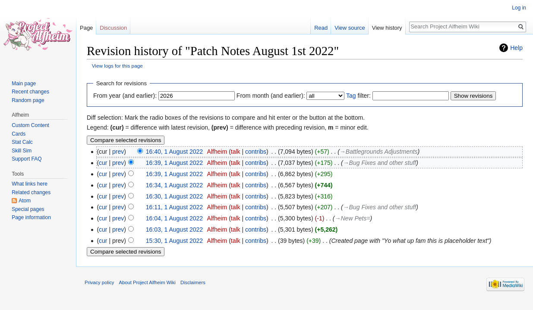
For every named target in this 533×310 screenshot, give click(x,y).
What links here (29, 184)
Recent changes (30, 92)
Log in (519, 8)
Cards (18, 134)
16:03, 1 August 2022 (174, 229)
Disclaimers (192, 282)
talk (235, 151)
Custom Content (30, 125)
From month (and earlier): (271, 95)
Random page (28, 100)
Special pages (28, 209)
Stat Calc (22, 142)
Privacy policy (99, 282)
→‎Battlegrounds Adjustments (379, 151)
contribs (255, 151)
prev (118, 151)
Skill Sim (22, 151)
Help (516, 47)
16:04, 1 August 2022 (174, 218)
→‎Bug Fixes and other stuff (379, 162)
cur (103, 162)
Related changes (31, 192)
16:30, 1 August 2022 (174, 196)
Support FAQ (26, 159)
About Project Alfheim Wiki (147, 282)
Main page (24, 84)
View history (387, 28)
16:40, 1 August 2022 (174, 151)
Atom (25, 201)
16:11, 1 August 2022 (174, 207)
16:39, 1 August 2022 (174, 162)
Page (86, 28)
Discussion (113, 28)
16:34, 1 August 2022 (174, 185)
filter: (358, 95)
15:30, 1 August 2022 (174, 240)
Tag (351, 95)
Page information (31, 217)
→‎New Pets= (352, 218)
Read (321, 28)
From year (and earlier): (125, 95)
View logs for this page (117, 65)
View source (349, 28)
